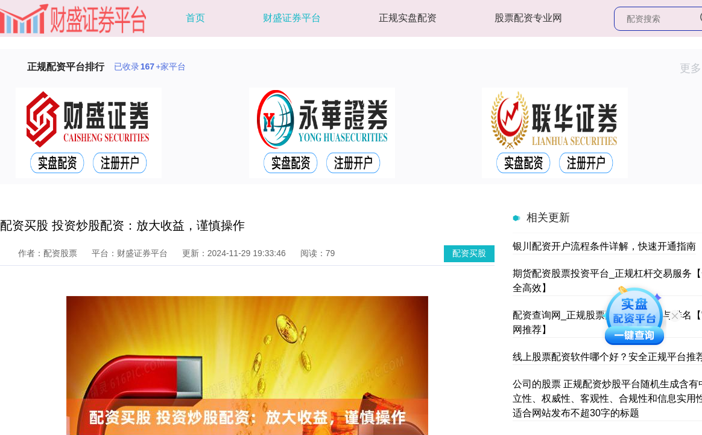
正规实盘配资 (408, 18)
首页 (195, 18)
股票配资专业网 (528, 18)
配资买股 (469, 253)
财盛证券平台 (292, 18)
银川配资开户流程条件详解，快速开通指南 (604, 246)
